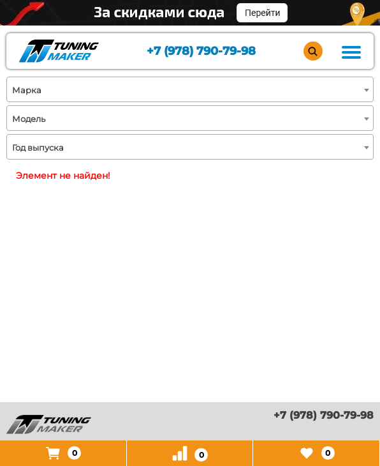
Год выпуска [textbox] (38, 147)
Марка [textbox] (26, 90)
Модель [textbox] (28, 119)
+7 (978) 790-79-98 (201, 51)
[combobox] (190, 89)
